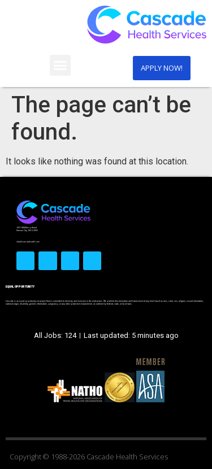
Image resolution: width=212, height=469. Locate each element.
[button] (60, 65)
